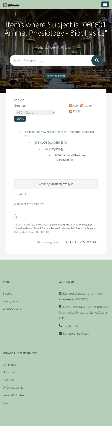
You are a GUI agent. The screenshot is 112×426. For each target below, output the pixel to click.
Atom (73, 105)
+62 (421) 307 (68, 326)
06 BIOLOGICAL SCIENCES (49, 142)
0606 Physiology (54, 149)
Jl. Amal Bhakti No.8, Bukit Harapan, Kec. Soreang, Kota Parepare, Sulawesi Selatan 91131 (83, 312)
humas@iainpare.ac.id (74, 333)
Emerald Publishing (14, 395)
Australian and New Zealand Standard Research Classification (59, 131)
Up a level (19, 100)
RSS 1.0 (85, 105)
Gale (5, 402)
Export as (20, 105)
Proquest (8, 380)
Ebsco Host (9, 372)
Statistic (7, 293)
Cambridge (9, 364)
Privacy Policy (11, 301)
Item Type (67, 184)
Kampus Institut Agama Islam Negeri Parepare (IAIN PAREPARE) (81, 296)
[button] (20, 119)
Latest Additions (12, 308)
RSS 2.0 (74, 111)
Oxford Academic (13, 387)
